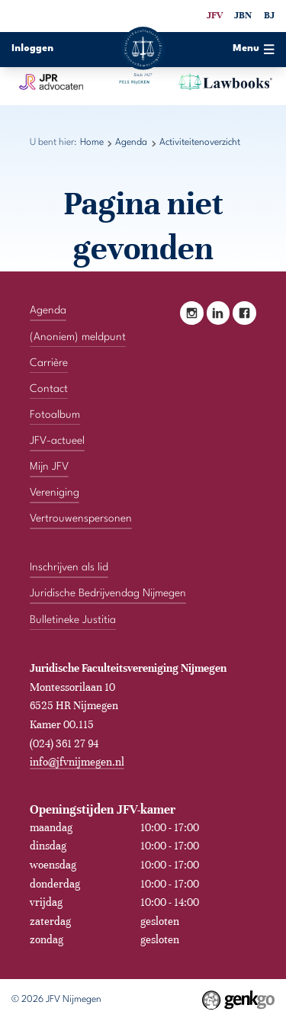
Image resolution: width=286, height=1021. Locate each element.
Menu (253, 49)
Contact (49, 389)
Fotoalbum (55, 414)
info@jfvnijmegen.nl (77, 762)
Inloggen (32, 48)
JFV (215, 15)
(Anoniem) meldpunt (78, 336)
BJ (269, 15)
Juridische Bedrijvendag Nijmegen (108, 593)
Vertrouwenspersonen (81, 518)
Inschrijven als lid (69, 567)
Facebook (244, 313)
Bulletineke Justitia (73, 619)
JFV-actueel (57, 440)
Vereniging (54, 492)
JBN (243, 15)
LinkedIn (218, 313)
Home (92, 142)
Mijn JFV (49, 466)
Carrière (49, 363)
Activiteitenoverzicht (199, 142)
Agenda (131, 142)
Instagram (192, 313)
